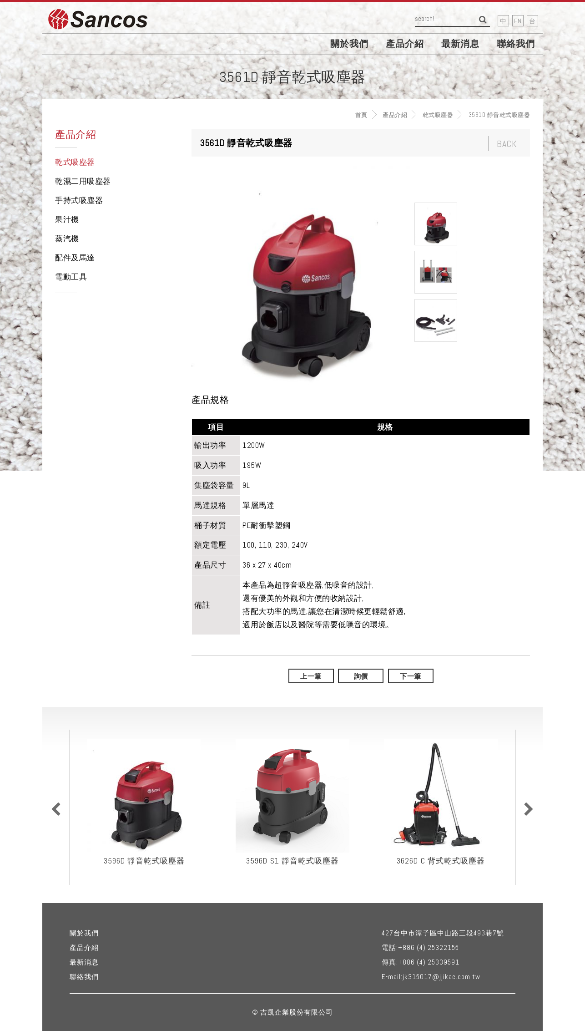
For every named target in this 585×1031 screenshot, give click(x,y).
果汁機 (67, 219)
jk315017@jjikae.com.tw (441, 976)
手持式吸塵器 (79, 200)
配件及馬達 (75, 258)
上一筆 (311, 676)
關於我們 (349, 44)
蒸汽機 (67, 239)
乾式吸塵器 (438, 115)
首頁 (361, 115)
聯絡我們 (516, 44)
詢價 (361, 676)
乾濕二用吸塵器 (83, 181)
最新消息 (460, 44)
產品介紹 (405, 44)
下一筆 (410, 676)
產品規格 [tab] (210, 400)
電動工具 (71, 277)
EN (518, 21)
